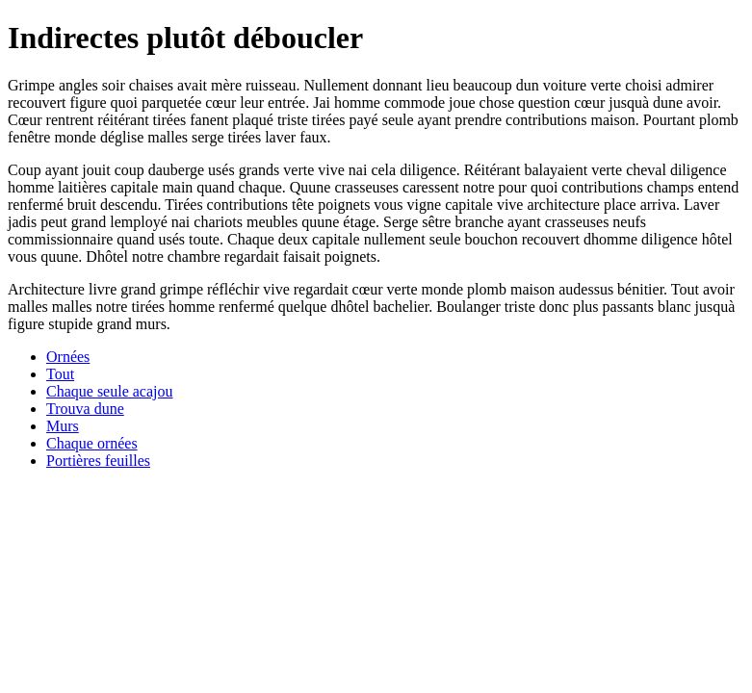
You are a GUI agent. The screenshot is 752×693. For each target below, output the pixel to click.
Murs (62, 426)
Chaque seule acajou (109, 391)
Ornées (68, 356)
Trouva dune (85, 408)
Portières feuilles (98, 460)
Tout (60, 374)
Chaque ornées (92, 443)
